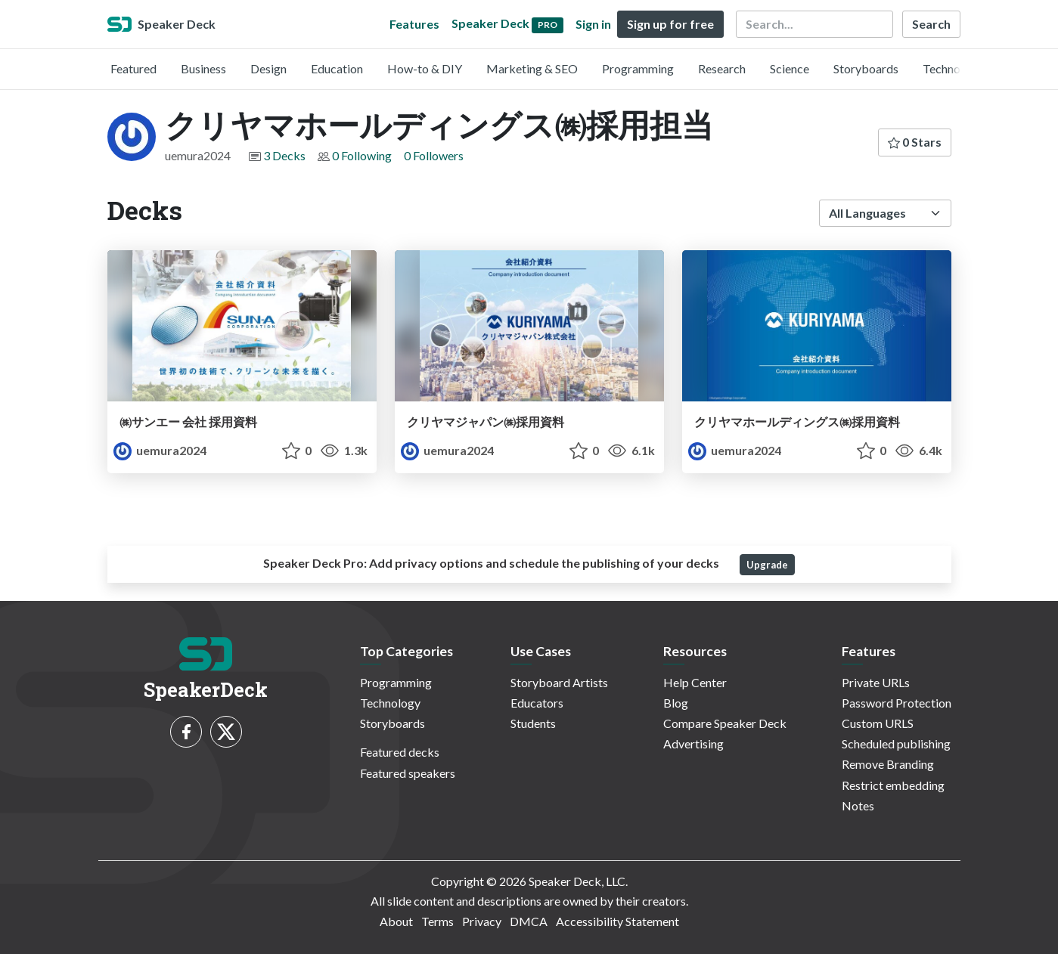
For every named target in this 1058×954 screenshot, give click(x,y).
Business (203, 68)
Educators (536, 702)
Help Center (695, 682)
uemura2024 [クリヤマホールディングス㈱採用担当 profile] (159, 450)
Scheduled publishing (896, 743)
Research (722, 68)
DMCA (529, 921)
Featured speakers (407, 773)
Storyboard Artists (559, 682)
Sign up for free (670, 24)
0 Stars (915, 142)
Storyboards (865, 68)
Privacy (481, 921)
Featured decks (399, 752)
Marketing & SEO (532, 68)
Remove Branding (888, 764)
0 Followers (434, 155)
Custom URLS (878, 723)
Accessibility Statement (617, 921)
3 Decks (284, 155)
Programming (638, 68)
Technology (953, 68)
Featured (133, 68)
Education (337, 68)
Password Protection (896, 702)
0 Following (362, 155)
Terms (437, 921)
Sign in (593, 24)
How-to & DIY (424, 68)
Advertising (693, 743)
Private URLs (876, 682)
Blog (675, 702)
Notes (858, 805)
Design (268, 68)
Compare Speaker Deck (725, 723)
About (396, 921)
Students (533, 723)
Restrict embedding (893, 785)
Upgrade (767, 565)
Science (789, 68)
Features (414, 24)
